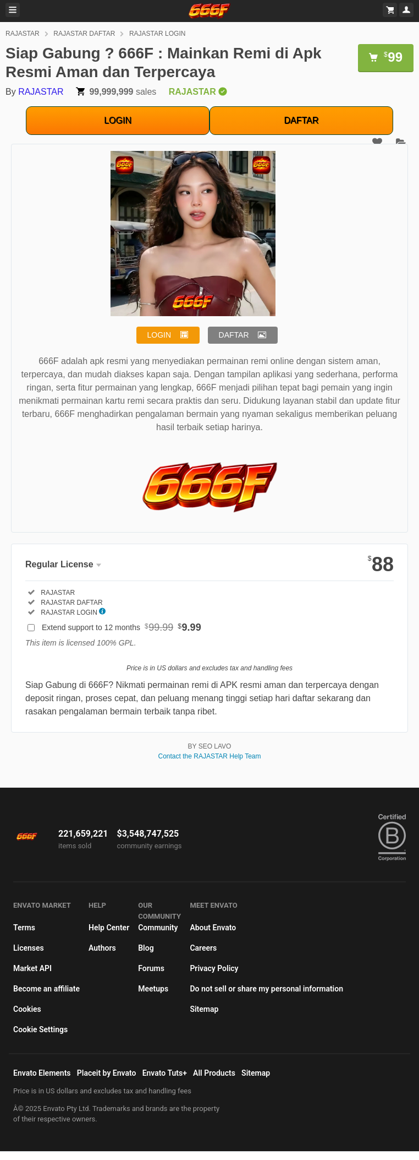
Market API (32, 968)
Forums (151, 968)
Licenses (28, 948)
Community (158, 927)
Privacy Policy (214, 968)
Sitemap (204, 1009)
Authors (102, 948)
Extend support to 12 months (121, 627)
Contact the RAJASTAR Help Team (209, 756)
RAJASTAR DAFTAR (84, 33)
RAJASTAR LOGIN (157, 33)
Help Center (109, 927)
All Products (214, 1073)
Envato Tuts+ (164, 1073)
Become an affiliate (46, 988)
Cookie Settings (40, 1029)
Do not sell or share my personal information (266, 988)
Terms (24, 927)
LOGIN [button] (159, 334)
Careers (203, 948)
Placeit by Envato (106, 1073)
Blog (145, 948)
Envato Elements (42, 1073)
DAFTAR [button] (234, 334)
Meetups (153, 988)
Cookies (27, 1009)
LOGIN (117, 120)
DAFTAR (301, 120)
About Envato (213, 927)
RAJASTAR (22, 33)
